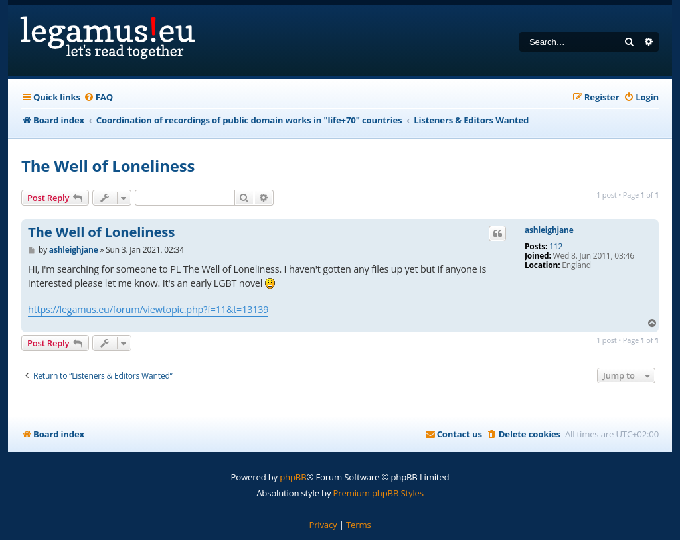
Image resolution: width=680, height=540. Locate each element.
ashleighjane (549, 230)
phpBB (293, 477)
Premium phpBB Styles (378, 493)
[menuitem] (98, 97)
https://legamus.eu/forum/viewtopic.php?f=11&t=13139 (148, 309)
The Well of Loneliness (108, 165)
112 (555, 246)
